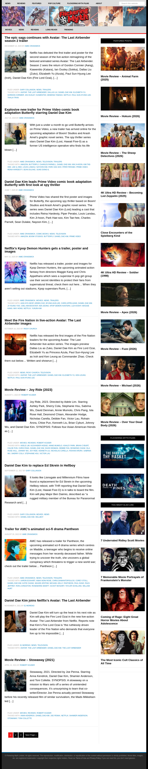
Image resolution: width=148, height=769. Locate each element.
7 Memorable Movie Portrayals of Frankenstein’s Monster (122, 579)
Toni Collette (25, 718)
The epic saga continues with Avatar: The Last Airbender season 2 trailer (47, 39)
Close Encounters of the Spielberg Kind (116, 234)
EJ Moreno (25, 645)
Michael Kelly (56, 583)
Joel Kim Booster (29, 306)
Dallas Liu (52, 92)
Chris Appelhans (69, 303)
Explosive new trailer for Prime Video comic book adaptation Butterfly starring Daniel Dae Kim (42, 111)
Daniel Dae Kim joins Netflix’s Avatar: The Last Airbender (48, 600)
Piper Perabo (68, 167)
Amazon (24, 164)
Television (47, 162)
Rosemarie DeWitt (40, 586)
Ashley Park (69, 446)
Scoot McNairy (57, 586)
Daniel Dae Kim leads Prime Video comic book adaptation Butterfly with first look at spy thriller (48, 183)
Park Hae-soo (54, 167)
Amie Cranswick (27, 162)
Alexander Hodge (39, 446)
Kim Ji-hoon (77, 164)
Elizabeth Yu (79, 92)
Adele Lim (25, 446)
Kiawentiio (41, 95)
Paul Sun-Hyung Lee (81, 95)
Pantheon (68, 583)
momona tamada (55, 95)
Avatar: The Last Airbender (34, 92)
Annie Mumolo (55, 446)
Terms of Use (81, 758)
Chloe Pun (13, 448)
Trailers (46, 90)
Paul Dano (79, 583)
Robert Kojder (44, 443)
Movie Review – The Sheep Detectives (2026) (118, 154)
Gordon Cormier (16, 95)
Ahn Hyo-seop (27, 303)
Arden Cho (39, 303)
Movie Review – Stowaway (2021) (29, 660)
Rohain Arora (76, 451)
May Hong (18, 308)
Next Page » (31, 735)
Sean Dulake (29, 170)
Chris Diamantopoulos (63, 581)
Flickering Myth (74, 16)
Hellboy (39, 517)
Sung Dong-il (43, 170)
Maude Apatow (42, 583)
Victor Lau (45, 454)
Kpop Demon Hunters (60, 306)
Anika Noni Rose (43, 581)
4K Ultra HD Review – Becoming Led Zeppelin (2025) (122, 194)
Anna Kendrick (28, 716)
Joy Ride (34, 451)
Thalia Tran (13, 98)
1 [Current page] (10, 735)
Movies (39, 300)
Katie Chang (28, 583)
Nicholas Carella (59, 451)
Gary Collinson (27, 90)
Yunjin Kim (36, 308)
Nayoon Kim (41, 167)
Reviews (32, 443)
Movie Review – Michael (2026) (121, 385)
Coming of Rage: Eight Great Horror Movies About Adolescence (119, 620)
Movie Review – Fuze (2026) (119, 348)
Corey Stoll (82, 581)
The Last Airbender (71, 648)
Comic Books (42, 234)
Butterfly (34, 164)
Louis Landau (29, 167)
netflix (67, 95)
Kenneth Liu (44, 451)
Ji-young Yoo (14, 306)
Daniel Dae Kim (65, 92)
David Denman (51, 448)
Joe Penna (55, 716)
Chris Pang (24, 448)
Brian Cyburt (82, 446)
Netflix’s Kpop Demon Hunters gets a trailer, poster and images (46, 250)
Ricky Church (32, 373)
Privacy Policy (95, 758)
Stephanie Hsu (32, 454)
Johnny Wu (23, 451)
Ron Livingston (23, 586)
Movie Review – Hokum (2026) (120, 116)
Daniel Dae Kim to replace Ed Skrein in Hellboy (40, 465)
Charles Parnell (48, 164)
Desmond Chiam (77, 448)
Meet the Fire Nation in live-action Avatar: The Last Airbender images (43, 322)
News (39, 90)
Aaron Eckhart (28, 581)
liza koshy (76, 306)
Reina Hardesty (15, 170)
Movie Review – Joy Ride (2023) (28, 389)
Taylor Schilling (73, 586)
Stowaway (12, 718)
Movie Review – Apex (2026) (119, 312)
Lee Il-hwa (17, 167)
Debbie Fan (64, 448)
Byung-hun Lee (53, 303)
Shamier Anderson (78, 716)
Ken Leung (81, 375)
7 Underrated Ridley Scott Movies (122, 540)
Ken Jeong (44, 306)
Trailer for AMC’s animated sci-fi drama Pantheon (42, 529)
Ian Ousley (30, 95)
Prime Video (82, 167)
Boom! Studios (36, 236)
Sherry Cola (17, 454)
